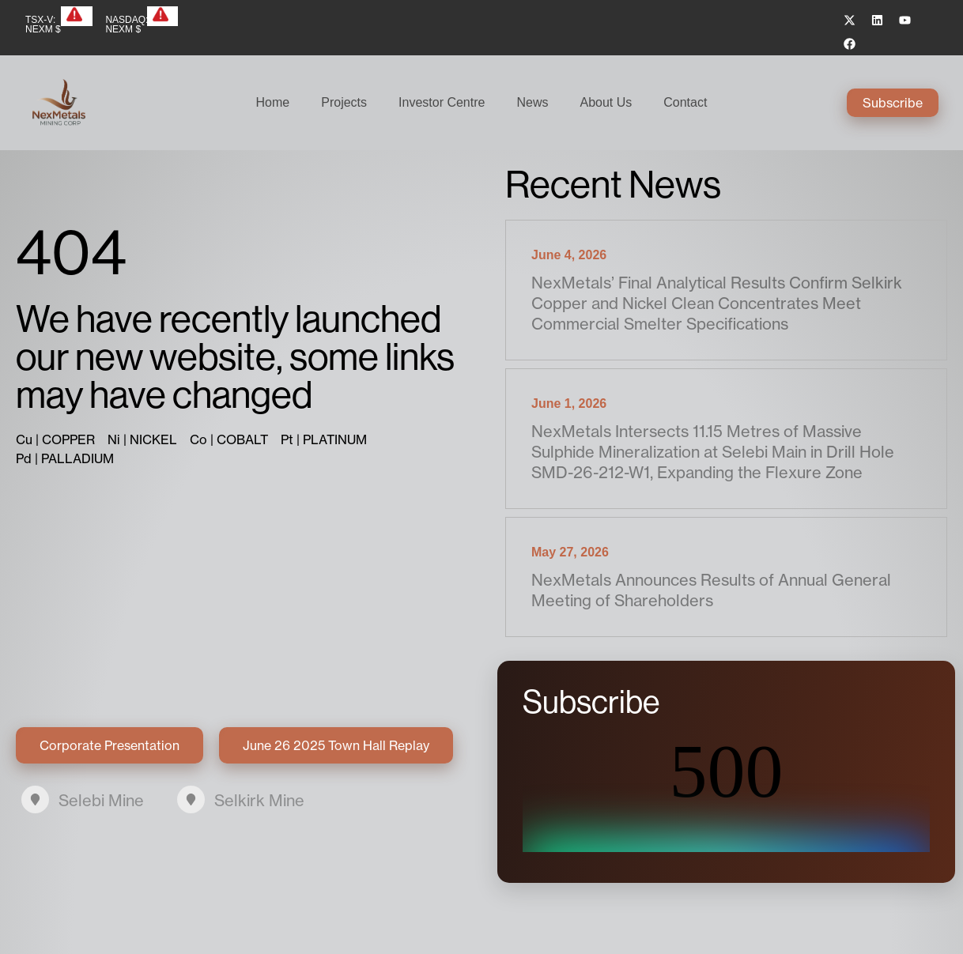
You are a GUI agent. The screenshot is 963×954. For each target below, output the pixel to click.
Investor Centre (441, 102)
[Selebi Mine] (35, 799)
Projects (344, 102)
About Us (606, 102)
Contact (685, 102)
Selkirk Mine (259, 800)
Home (273, 102)
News (532, 102)
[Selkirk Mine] (191, 799)
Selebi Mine (101, 800)
